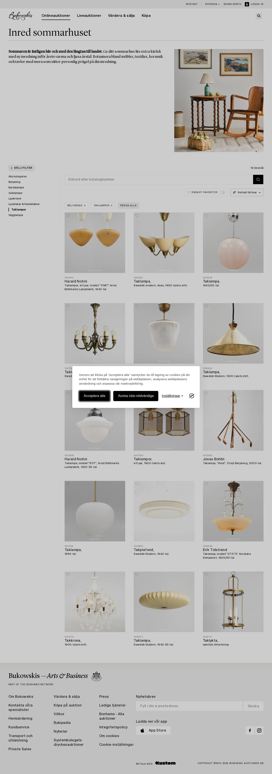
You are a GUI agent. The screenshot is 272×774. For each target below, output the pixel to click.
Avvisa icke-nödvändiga (136, 396)
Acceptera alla (94, 396)
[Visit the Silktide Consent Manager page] (192, 396)
